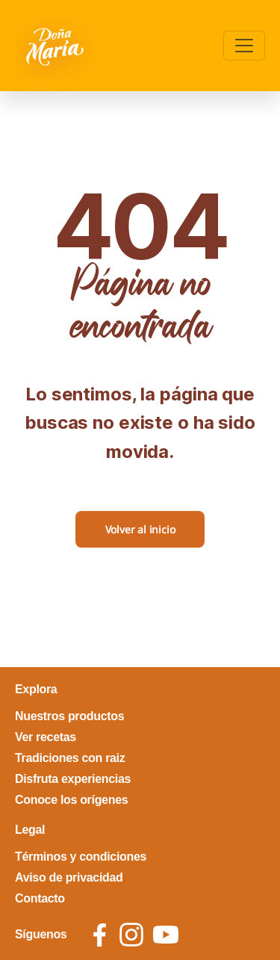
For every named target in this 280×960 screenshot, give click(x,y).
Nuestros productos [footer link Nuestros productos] (69, 716)
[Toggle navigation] (244, 46)
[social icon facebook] (100, 935)
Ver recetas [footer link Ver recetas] (45, 737)
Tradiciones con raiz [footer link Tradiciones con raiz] (70, 758)
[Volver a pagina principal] (56, 45)
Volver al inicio (140, 529)
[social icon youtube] (165, 934)
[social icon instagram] (131, 934)
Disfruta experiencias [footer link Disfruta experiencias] (73, 778)
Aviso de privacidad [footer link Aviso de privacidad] (69, 877)
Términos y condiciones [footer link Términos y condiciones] (80, 856)
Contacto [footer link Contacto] (40, 898)
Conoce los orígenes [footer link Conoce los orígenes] (71, 799)
